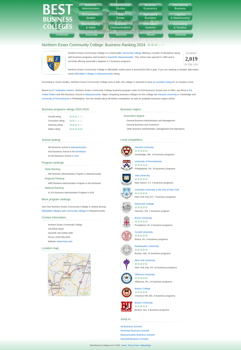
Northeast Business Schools (134, 330)
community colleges (76, 210)
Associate (92, 34)
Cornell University (144, 232)
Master (151, 34)
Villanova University (145, 274)
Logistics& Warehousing (180, 16)
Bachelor (121, 34)
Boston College (142, 288)
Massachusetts (125, 57)
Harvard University (167, 94)
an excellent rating (162, 82)
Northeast (81, 151)
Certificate (62, 34)
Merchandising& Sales (91, 26)
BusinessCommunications (120, 26)
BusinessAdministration (90, 7)
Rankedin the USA (191, 59)
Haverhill (112, 57)
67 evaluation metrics (63, 90)
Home (124, 345)
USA (76, 155)
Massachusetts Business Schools (137, 334)
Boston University (144, 302)
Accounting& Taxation (180, 26)
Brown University (143, 218)
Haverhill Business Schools (134, 339)
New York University (145, 260)
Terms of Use (133, 345)
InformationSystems (150, 26)
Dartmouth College (144, 203)
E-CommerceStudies (91, 16)
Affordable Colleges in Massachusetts (94, 73)
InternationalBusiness (180, 7)
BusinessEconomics (150, 7)
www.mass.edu (64, 241)
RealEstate (120, 16)
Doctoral (180, 34)
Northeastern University (147, 246)
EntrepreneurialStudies (120, 7)
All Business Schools (131, 326)
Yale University (142, 175)
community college (131, 53)
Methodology (145, 345)
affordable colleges (51, 210)
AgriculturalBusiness (150, 16)
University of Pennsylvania (55, 98)
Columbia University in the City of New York (157, 189)
